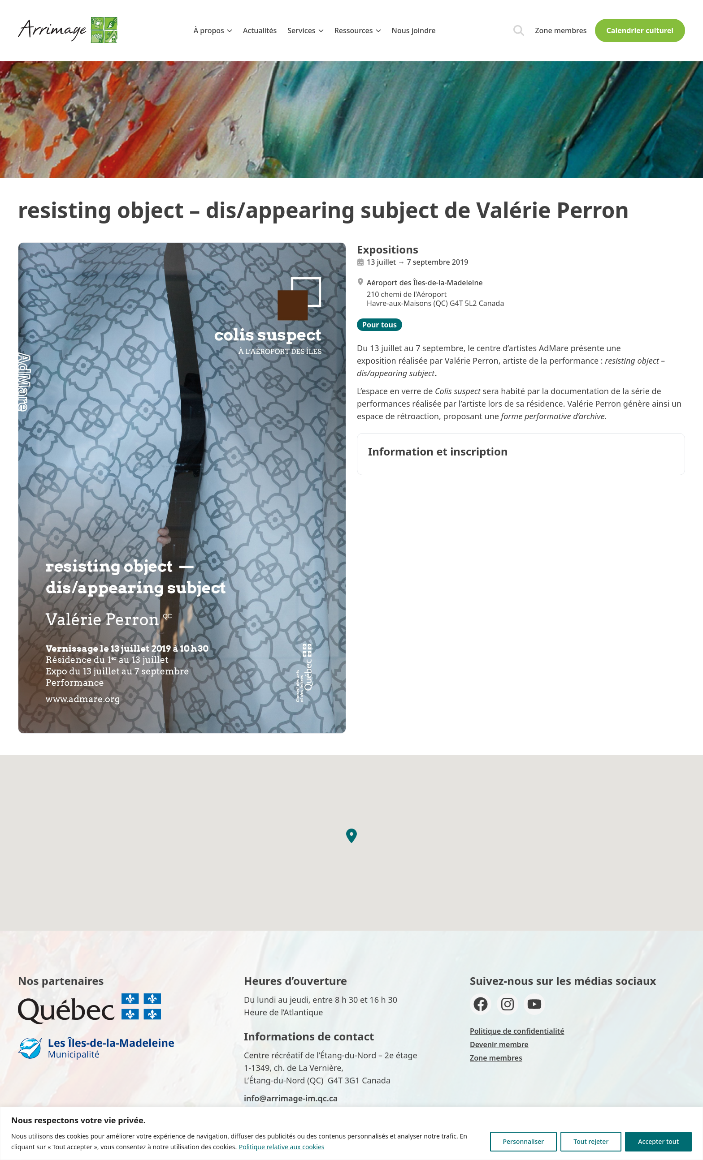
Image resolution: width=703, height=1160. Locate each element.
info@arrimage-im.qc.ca (291, 1098)
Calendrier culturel (640, 30)
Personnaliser (523, 1141)
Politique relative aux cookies (282, 1147)
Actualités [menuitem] (260, 30)
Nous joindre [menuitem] (414, 30)
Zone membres (560, 30)
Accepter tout (658, 1141)
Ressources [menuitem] (357, 30)
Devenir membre (499, 1044)
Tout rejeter (590, 1141)
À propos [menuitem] (213, 30)
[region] (351, 1133)
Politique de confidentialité (517, 1031)
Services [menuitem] (305, 30)
